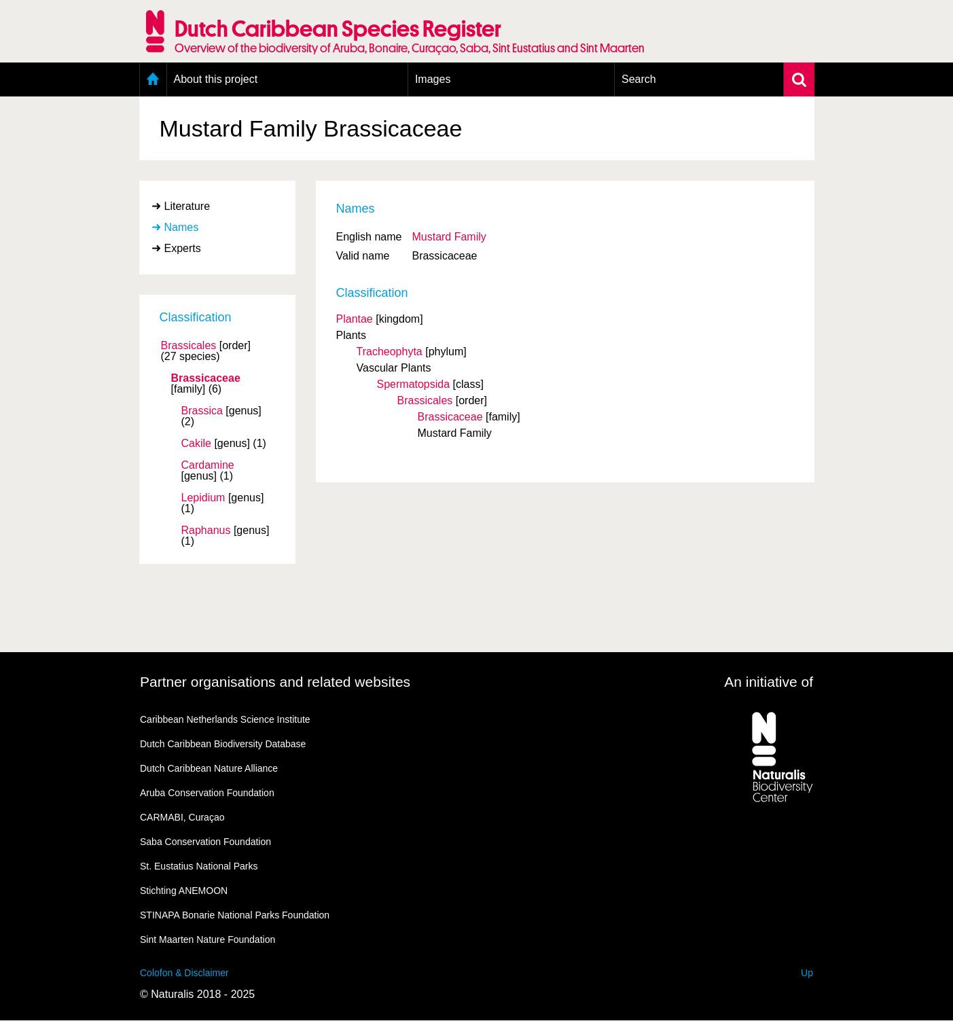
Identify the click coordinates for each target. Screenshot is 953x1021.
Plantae (354, 319)
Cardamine (207, 465)
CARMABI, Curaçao (182, 817)
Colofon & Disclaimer (184, 972)
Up (807, 972)
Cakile (196, 443)
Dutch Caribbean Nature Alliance (209, 768)
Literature (187, 206)
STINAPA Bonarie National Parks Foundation (234, 915)
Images (432, 79)
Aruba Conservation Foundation (207, 792)
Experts (182, 248)
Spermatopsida (413, 384)
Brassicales (189, 345)
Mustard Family (449, 237)
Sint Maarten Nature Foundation (207, 939)
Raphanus (206, 530)
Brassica (202, 411)
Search (639, 79)
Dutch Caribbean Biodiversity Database (223, 743)
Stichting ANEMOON (184, 890)
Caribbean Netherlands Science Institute (225, 719)
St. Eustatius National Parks (199, 866)
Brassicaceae (205, 378)
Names (181, 227)
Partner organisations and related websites (275, 681)
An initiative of (768, 681)
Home (153, 79)
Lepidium (203, 497)
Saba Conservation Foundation (205, 841)
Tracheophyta (389, 351)
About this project (216, 79)
